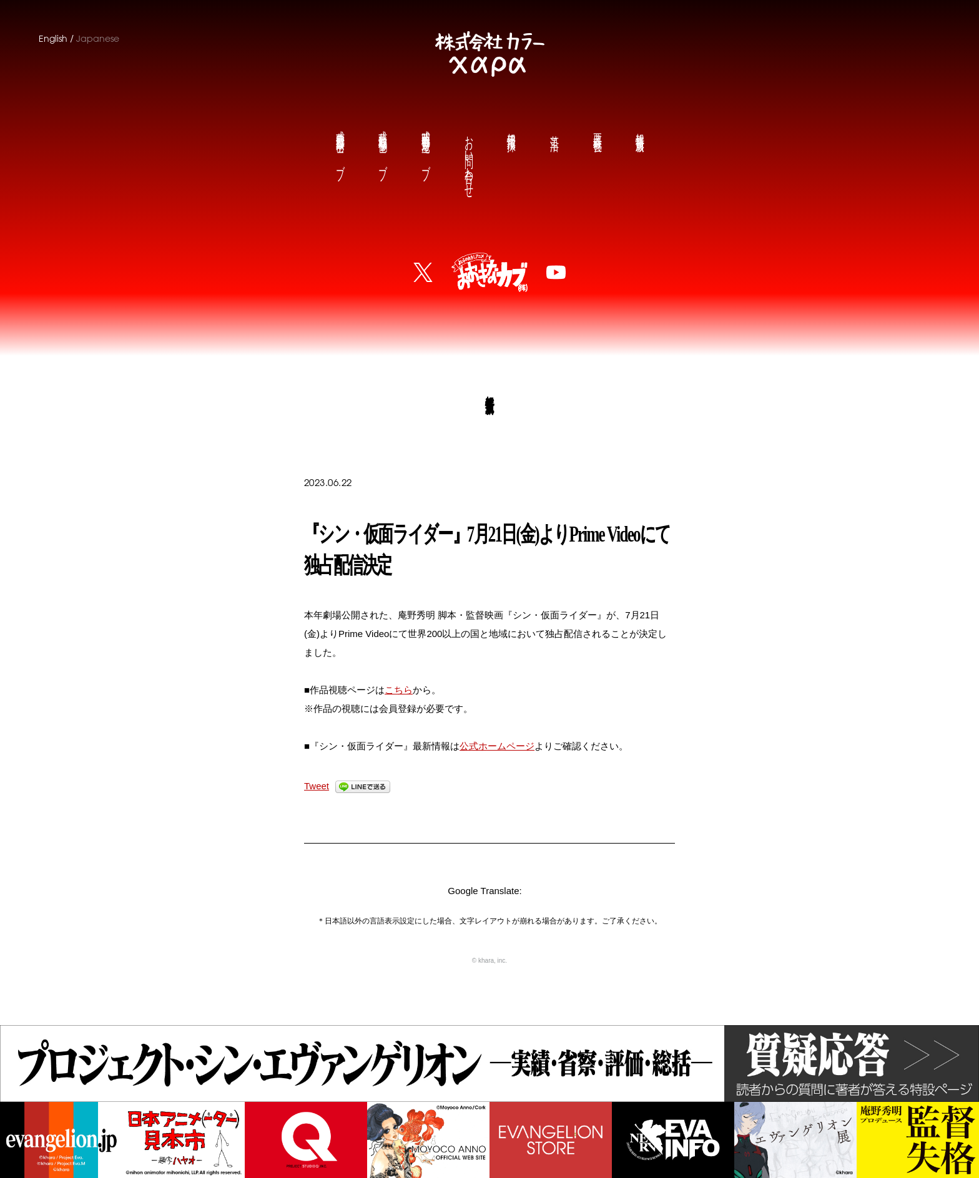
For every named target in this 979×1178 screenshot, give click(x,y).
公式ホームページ (497, 746)
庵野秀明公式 (425, 145)
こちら (399, 689)
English (53, 38)
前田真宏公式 (339, 145)
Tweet (316, 786)
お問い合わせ (468, 157)
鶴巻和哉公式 (382, 145)
